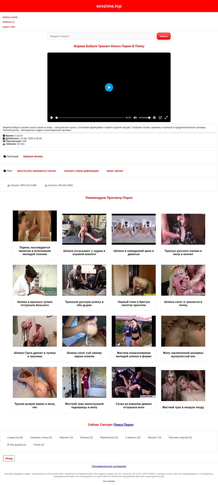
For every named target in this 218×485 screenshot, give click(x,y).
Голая (39, 444)
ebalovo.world (10, 17)
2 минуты (132, 437)
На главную (109, 481)
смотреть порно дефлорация (81, 170)
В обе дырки (16, 444)
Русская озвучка (180, 437)
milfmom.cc (9, 22)
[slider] (89, 117)
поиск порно (123, 424)
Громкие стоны (41, 437)
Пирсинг (66, 437)
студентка (15, 437)
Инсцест (154, 437)
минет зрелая (115, 170)
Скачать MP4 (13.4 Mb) (22, 185)
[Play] (52, 117)
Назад (8, 458)
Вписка (87, 437)
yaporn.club (9, 26)
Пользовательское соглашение (109, 466)
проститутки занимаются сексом (36, 170)
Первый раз (109, 437)
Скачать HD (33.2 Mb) (59, 185)
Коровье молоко (33, 156)
